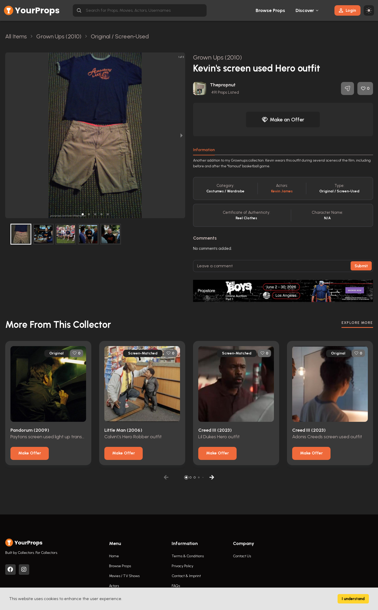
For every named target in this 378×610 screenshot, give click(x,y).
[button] (83, 214)
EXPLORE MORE (357, 323)
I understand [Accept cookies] (353, 598)
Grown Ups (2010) (217, 57)
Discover (305, 10)
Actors (114, 586)
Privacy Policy (182, 566)
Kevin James (282, 191)
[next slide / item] (181, 135)
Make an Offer (283, 119)
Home (114, 556)
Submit (361, 266)
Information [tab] (204, 149)
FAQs (176, 586)
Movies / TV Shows (124, 576)
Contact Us (242, 556)
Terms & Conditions (188, 556)
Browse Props (270, 10)
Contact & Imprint (186, 576)
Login (347, 10)
